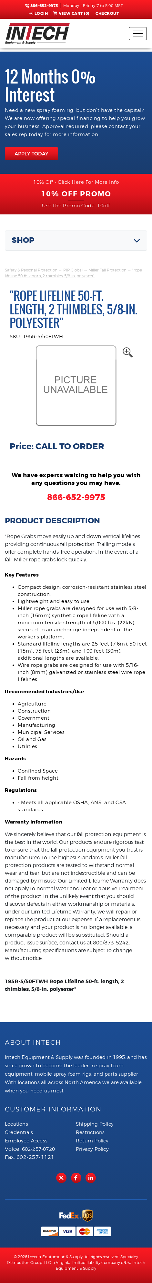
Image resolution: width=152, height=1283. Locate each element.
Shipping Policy (95, 1124)
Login (38, 13)
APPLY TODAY (31, 154)
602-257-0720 (38, 1149)
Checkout (107, 13)
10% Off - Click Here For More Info (76, 182)
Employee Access (26, 1141)
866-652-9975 (41, 5)
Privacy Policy (92, 1149)
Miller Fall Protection (107, 270)
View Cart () (71, 13)
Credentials (19, 1132)
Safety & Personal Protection (31, 270)
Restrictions (90, 1132)
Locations (16, 1124)
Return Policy (92, 1141)
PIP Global (73, 270)
